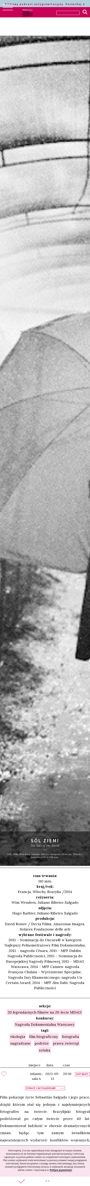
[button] (45, 1181)
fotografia (70, 1036)
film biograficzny (43, 1036)
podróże (42, 1043)
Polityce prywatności (61, 1170)
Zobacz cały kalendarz (41, 1088)
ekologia (17, 1036)
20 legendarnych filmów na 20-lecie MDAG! (45, 1012)
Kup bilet (82, 1074)
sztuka (44, 1050)
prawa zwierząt (66, 1043)
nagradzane (20, 1043)
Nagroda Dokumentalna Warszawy (44, 1024)
